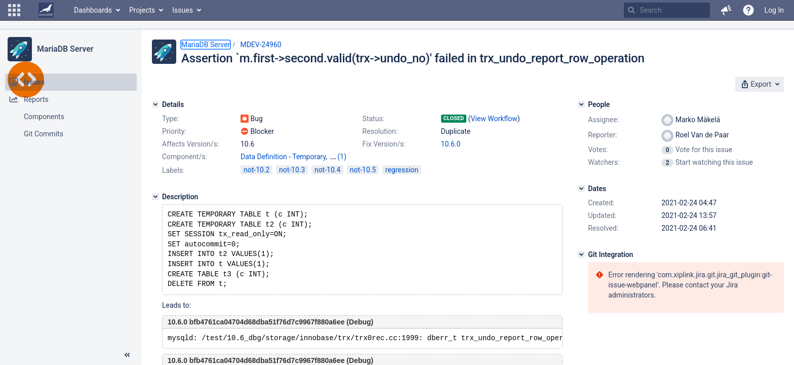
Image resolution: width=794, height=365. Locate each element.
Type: (170, 119)
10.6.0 (451, 144)
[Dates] (581, 188)
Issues (182, 10)
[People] (581, 104)
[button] (14, 10)
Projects (142, 10)
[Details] (155, 104)
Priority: (174, 131)
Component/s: (184, 157)
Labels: (173, 170)
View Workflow (494, 119)
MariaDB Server (65, 49)
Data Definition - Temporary (283, 157)
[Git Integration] (581, 254)
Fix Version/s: (384, 144)
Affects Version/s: (190, 144)
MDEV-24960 (260, 45)
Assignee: (603, 120)
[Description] (155, 196)
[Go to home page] (46, 10)
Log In (774, 10)
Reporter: (602, 135)
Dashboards (93, 10)
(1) (342, 157)
